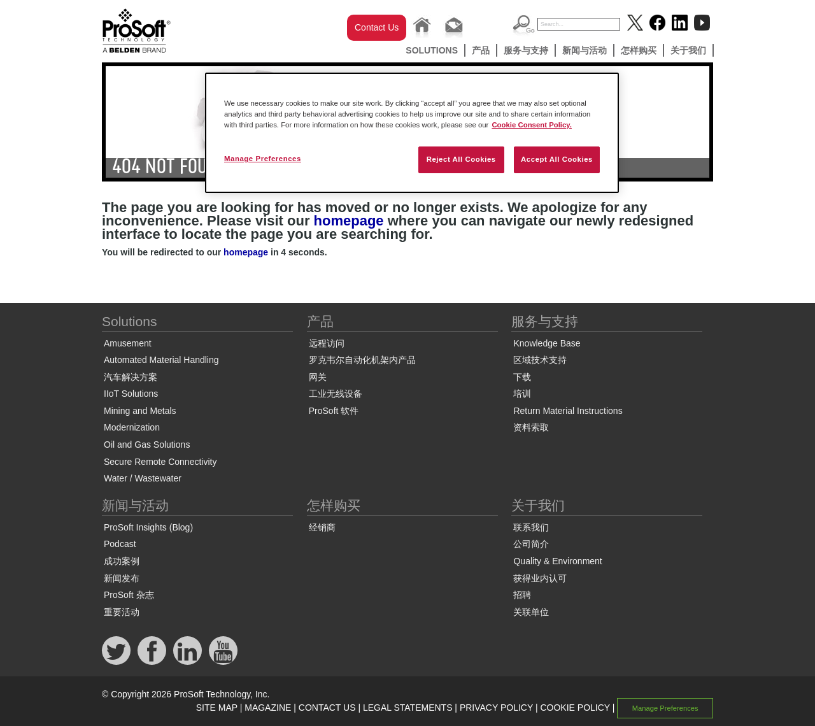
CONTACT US (327, 707)
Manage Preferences (665, 708)
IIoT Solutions (131, 393)
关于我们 (688, 50)
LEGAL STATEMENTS (408, 707)
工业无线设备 (335, 393)
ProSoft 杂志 (129, 595)
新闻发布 (121, 578)
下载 (522, 377)
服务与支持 (526, 50)
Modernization (132, 427)
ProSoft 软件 (334, 411)
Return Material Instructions (567, 411)
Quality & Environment (557, 561)
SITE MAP (216, 707)
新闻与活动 (584, 50)
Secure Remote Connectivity (160, 462)
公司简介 (531, 544)
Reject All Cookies (461, 159)
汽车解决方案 (130, 377)
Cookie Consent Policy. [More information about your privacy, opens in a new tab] (532, 125)
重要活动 (121, 612)
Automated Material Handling (161, 360)
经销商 (322, 527)
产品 (481, 50)
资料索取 (531, 427)
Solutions (432, 50)
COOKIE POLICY (574, 707)
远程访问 (326, 343)
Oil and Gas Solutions (147, 444)
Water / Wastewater (142, 478)
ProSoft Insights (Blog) (148, 527)
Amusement (128, 343)
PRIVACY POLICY (496, 707)
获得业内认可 (540, 578)
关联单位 (531, 612)
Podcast (120, 544)
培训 (522, 393)
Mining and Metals (140, 411)
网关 (318, 377)
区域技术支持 (540, 360)
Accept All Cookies (557, 159)
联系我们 (531, 527)
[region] (412, 133)
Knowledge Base (546, 343)
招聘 (522, 595)
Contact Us (377, 27)
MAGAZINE (267, 707)
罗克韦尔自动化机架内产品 (362, 360)
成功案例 (121, 561)
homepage (349, 221)
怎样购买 (638, 50)
